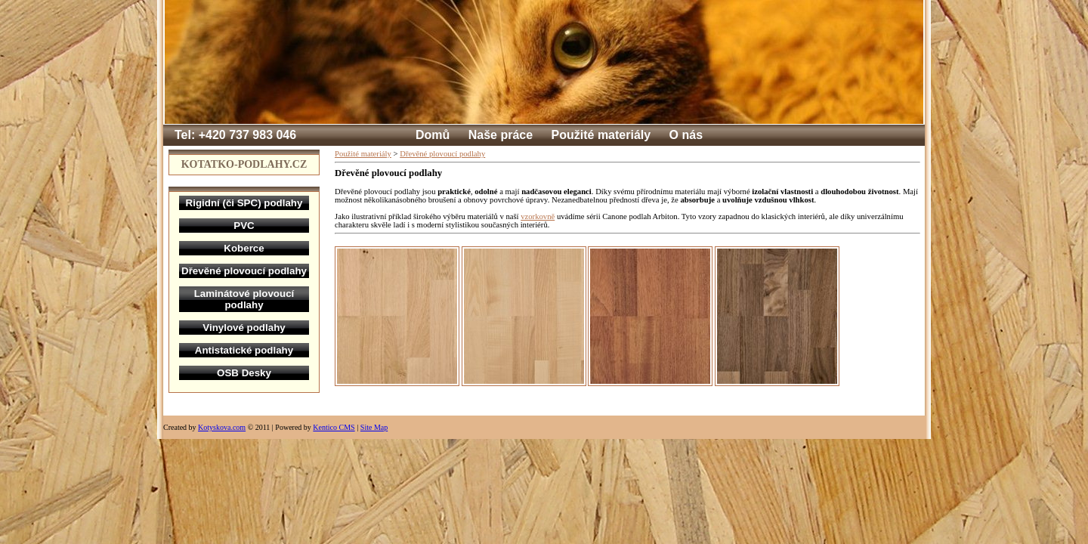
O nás (686, 134)
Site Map (374, 427)
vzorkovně (538, 216)
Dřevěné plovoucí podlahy (442, 154)
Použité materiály (601, 134)
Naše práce (500, 134)
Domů (433, 134)
